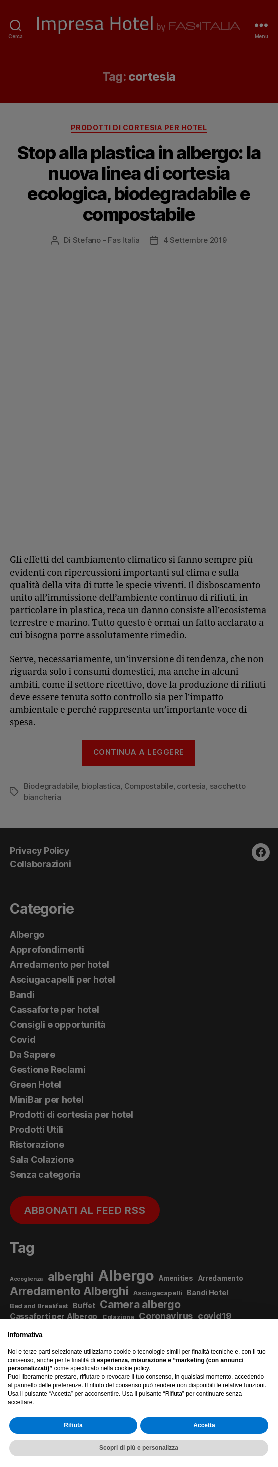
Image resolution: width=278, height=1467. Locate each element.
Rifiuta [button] (73, 1425)
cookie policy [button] (132, 1368)
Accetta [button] (204, 1425)
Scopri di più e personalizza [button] (139, 1447)
